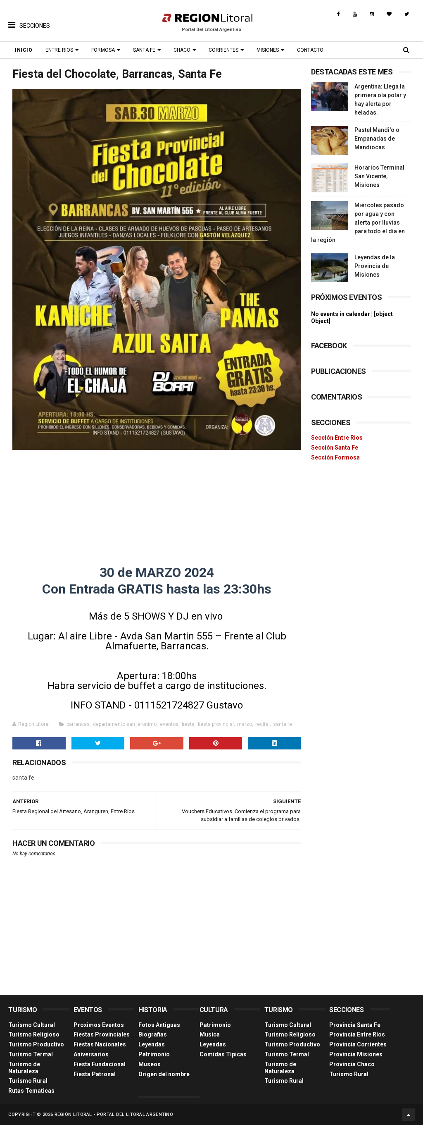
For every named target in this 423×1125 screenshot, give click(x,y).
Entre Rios (59, 50)
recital (262, 724)
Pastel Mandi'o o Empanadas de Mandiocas (376, 139)
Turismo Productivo (36, 1044)
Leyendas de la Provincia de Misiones (374, 266)
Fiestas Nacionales (100, 1044)
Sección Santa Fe (334, 447)
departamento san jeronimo (125, 724)
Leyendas (151, 1044)
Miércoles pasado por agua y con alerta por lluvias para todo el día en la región (358, 222)
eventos (169, 724)
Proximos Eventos (99, 1025)
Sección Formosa (335, 457)
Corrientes (223, 50)
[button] (29, 18)
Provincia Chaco (352, 1064)
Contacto (310, 50)
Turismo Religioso (33, 1034)
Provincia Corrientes (358, 1044)
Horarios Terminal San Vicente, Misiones (379, 176)
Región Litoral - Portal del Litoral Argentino (114, 1114)
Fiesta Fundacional (100, 1064)
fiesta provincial (216, 724)
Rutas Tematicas (31, 1090)
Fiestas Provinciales (102, 1034)
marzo (244, 724)
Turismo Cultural (31, 1025)
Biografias (152, 1034)
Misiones (268, 50)
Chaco (181, 50)
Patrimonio (154, 1054)
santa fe (282, 724)
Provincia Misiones (356, 1054)
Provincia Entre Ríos (357, 1034)
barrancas (78, 724)
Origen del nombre (164, 1074)
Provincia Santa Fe (354, 1025)
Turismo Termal (30, 1054)
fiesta (188, 724)
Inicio (23, 50)
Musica (210, 1034)
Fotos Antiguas (159, 1025)
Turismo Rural (28, 1080)
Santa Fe (144, 50)
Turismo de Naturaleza (24, 1068)
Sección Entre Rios (337, 437)
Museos (149, 1064)
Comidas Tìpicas (223, 1054)
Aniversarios (91, 1054)
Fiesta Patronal (95, 1074)
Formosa (103, 50)
